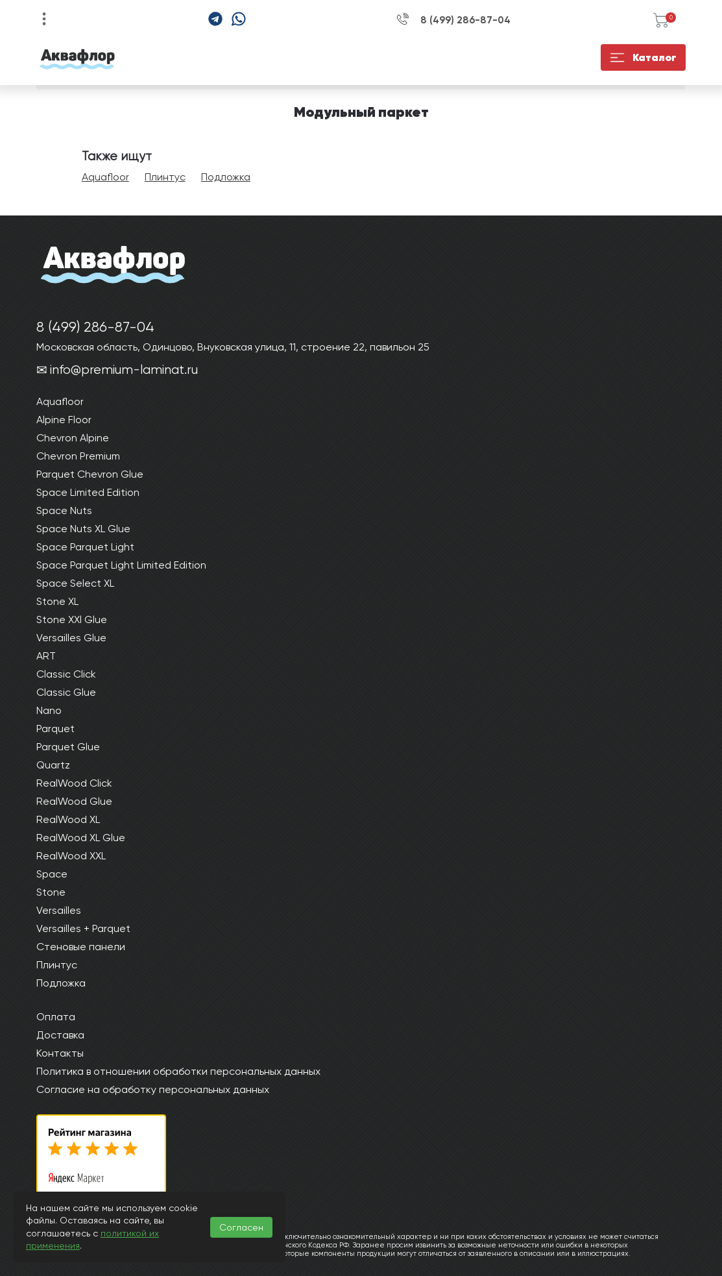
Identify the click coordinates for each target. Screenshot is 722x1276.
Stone (51, 892)
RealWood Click (74, 783)
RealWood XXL (71, 856)
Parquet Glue (68, 747)
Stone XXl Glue (71, 619)
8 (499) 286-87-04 (465, 20)
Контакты (60, 1053)
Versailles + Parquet (83, 928)
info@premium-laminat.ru (124, 369)
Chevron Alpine (72, 438)
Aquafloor (105, 177)
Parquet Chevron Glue (89, 474)
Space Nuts (64, 510)
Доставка (60, 1035)
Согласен (241, 1227)
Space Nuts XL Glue (83, 528)
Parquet (55, 728)
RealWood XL (68, 819)
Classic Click (66, 674)
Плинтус (165, 177)
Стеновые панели (80, 946)
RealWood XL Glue (80, 837)
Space (51, 874)
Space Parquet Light (85, 547)
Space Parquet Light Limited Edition (121, 565)
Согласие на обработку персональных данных (152, 1089)
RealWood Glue (74, 801)
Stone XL (57, 601)
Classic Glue (66, 692)
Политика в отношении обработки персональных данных (178, 1071)
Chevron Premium (78, 456)
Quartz (53, 765)
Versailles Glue (71, 638)
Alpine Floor (63, 419)
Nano (49, 710)
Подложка (225, 177)
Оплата (55, 1017)
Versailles (58, 910)
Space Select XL (75, 583)
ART (46, 656)
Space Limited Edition (87, 492)
